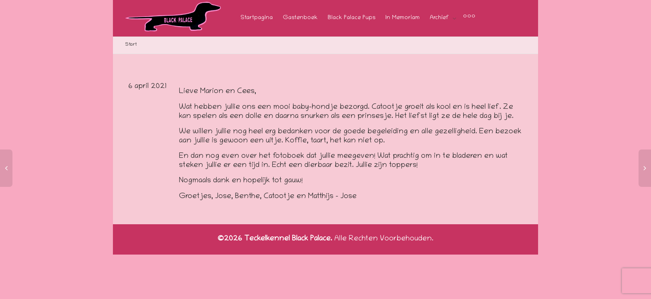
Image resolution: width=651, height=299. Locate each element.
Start (131, 44)
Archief (440, 18)
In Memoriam (402, 18)
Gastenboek (300, 18)
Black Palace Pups (351, 18)
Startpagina (256, 18)
